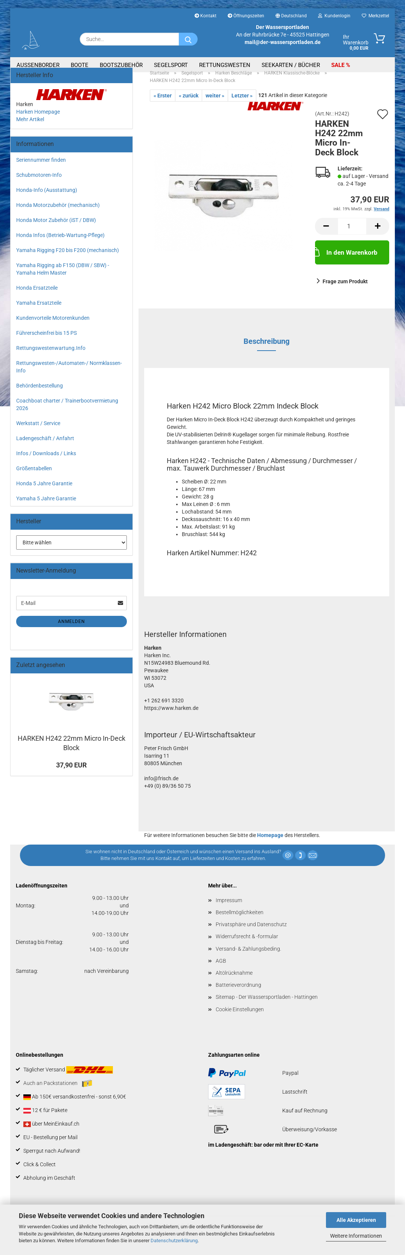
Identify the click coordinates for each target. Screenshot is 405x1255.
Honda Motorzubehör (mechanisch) (58, 214)
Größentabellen (34, 477)
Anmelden (71, 630)
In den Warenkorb (346, 260)
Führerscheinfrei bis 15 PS (46, 342)
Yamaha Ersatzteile (38, 311)
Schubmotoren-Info (39, 184)
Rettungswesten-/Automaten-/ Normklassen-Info (69, 375)
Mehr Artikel (30, 128)
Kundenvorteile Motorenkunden (53, 327)
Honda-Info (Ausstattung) (46, 199)
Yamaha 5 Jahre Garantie (46, 507)
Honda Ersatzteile (37, 296)
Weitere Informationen (356, 1236)
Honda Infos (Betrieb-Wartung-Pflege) (60, 244)
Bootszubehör (121, 65)
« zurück (188, 104)
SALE (338, 65)
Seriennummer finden (41, 169)
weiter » (215, 104)
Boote (79, 65)
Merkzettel (375, 15)
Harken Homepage (38, 120)
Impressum (229, 909)
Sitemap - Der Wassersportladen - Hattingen (267, 1006)
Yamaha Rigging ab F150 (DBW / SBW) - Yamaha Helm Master (62, 277)
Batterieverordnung (238, 994)
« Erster (163, 104)
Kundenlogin (334, 15)
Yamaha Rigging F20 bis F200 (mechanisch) (67, 259)
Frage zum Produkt (345, 290)
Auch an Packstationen (57, 1092)
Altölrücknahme (234, 981)
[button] (326, 234)
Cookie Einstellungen (240, 1018)
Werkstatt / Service (38, 432)
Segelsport (171, 65)
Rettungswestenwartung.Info (50, 357)
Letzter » (242, 104)
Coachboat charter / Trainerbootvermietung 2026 (67, 413)
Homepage (270, 844)
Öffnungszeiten (246, 15)
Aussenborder (38, 65)
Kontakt (205, 15)
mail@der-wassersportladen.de (283, 42)
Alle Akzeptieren (356, 1220)
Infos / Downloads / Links (46, 462)
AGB (221, 969)
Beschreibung (266, 349)
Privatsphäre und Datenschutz (251, 933)
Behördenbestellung (39, 394)
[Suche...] (188, 39)
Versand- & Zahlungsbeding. (248, 957)
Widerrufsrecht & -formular (247, 945)
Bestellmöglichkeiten (239, 921)
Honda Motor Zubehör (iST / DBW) (56, 229)
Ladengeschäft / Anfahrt (45, 447)
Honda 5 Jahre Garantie (44, 492)
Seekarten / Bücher (291, 65)
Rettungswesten (224, 65)
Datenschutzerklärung (174, 1240)
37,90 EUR (71, 774)
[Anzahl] (352, 234)
